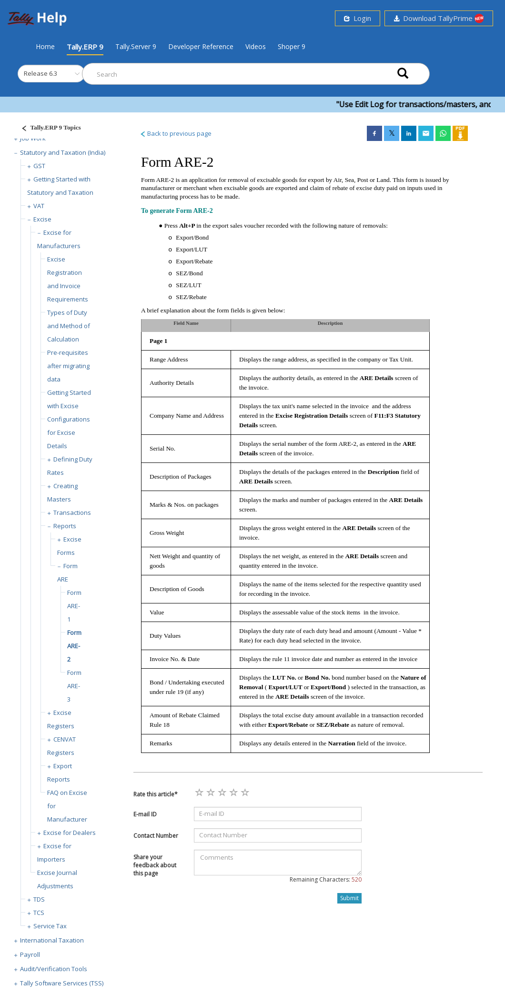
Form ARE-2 (74, 645)
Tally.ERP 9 (85, 46)
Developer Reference (200, 46)
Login (357, 18)
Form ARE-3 (74, 685)
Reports (64, 526)
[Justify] (48, 129)
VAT (38, 205)
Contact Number (155, 836)
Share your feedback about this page (154, 865)
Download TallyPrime (439, 18)
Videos (255, 46)
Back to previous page (176, 133)
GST (39, 165)
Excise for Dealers (69, 832)
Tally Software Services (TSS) (61, 983)
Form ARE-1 (74, 605)
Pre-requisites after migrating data (68, 365)
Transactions (72, 512)
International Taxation (52, 940)
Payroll (30, 954)
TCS (38, 912)
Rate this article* (155, 794)
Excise (42, 219)
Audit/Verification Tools (53, 968)
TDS (39, 899)
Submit (349, 898)
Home (45, 46)
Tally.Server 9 (135, 46)
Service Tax (50, 926)
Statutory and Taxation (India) (62, 152)
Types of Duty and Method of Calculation (68, 325)
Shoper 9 (291, 46)
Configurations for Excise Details (68, 432)
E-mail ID (145, 814)
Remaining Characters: (326, 879)
